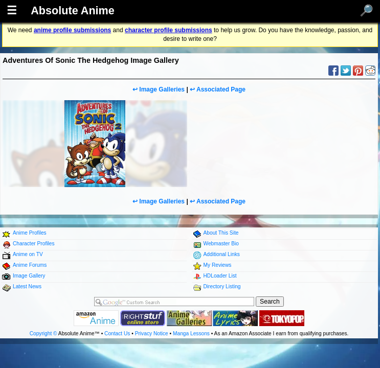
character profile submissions (168, 30)
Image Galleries (162, 89)
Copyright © (43, 333)
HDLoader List (220, 276)
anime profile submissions (72, 30)
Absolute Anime (73, 11)
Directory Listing (222, 286)
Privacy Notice (151, 333)
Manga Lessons (191, 333)
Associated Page (220, 89)
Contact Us (117, 333)
